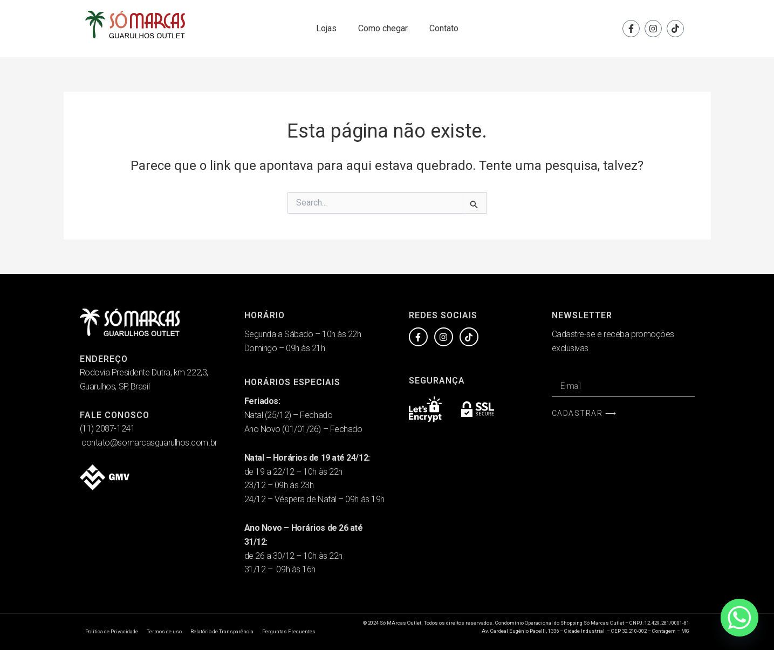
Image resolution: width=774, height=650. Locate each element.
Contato (443, 28)
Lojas (326, 28)
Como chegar (383, 28)
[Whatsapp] (739, 618)
